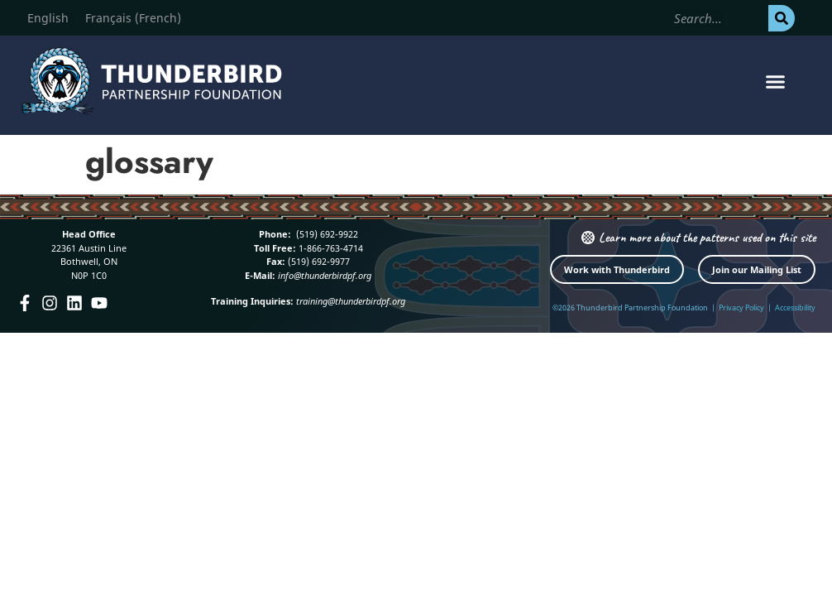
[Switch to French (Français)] (133, 18)
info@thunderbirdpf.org (324, 275)
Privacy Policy (741, 307)
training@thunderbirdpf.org (350, 301)
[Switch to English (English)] (48, 18)
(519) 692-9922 (326, 234)
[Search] (781, 18)
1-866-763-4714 (329, 248)
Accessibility (795, 307)
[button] (775, 81)
